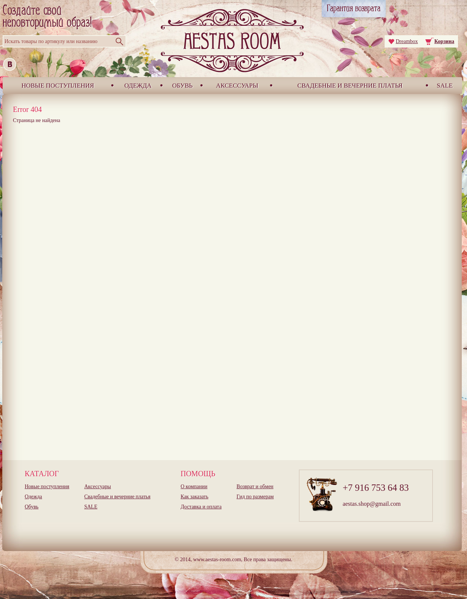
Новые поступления (57, 85)
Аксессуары (237, 85)
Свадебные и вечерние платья (350, 85)
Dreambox (407, 41)
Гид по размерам (255, 496)
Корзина (444, 41)
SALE (445, 85)
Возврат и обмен (255, 486)
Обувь (182, 85)
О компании (194, 486)
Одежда (138, 85)
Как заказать (194, 496)
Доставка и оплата (201, 507)
